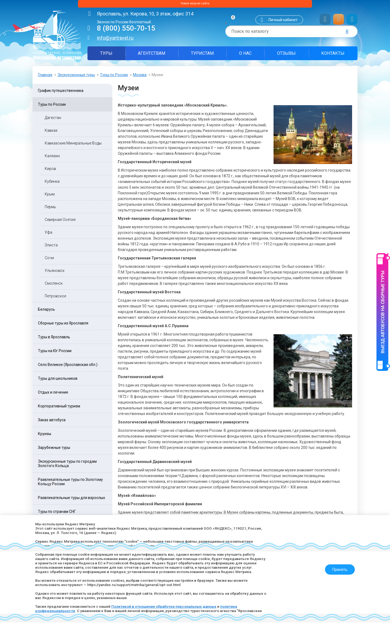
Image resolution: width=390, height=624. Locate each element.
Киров (50, 170)
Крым (50, 196)
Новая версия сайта (195, 4)
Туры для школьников (57, 380)
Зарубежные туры (54, 449)
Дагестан (53, 119)
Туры (106, 54)
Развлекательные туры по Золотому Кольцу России (70, 483)
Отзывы (286, 54)
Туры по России (114, 76)
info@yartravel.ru (115, 39)
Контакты (332, 54)
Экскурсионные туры (76, 76)
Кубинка (52, 183)
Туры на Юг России (55, 352)
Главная (45, 76)
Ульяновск (54, 272)
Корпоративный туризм (59, 408)
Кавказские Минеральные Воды (73, 145)
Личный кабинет (283, 21)
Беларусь (46, 311)
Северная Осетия (60, 221)
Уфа (48, 234)
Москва (140, 76)
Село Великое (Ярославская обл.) (68, 366)
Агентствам (151, 54)
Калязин (52, 157)
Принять (337, 567)
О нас (245, 54)
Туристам (202, 54)
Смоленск (54, 285)
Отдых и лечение (53, 394)
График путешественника (60, 92)
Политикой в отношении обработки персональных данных (169, 606)
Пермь (50, 208)
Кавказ (51, 132)
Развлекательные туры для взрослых (71, 499)
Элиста (51, 247)
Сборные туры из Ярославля (63, 325)
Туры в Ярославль (54, 338)
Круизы (44, 435)
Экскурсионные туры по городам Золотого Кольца (67, 465)
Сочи (49, 259)
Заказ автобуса (52, 421)
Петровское (55, 297)
